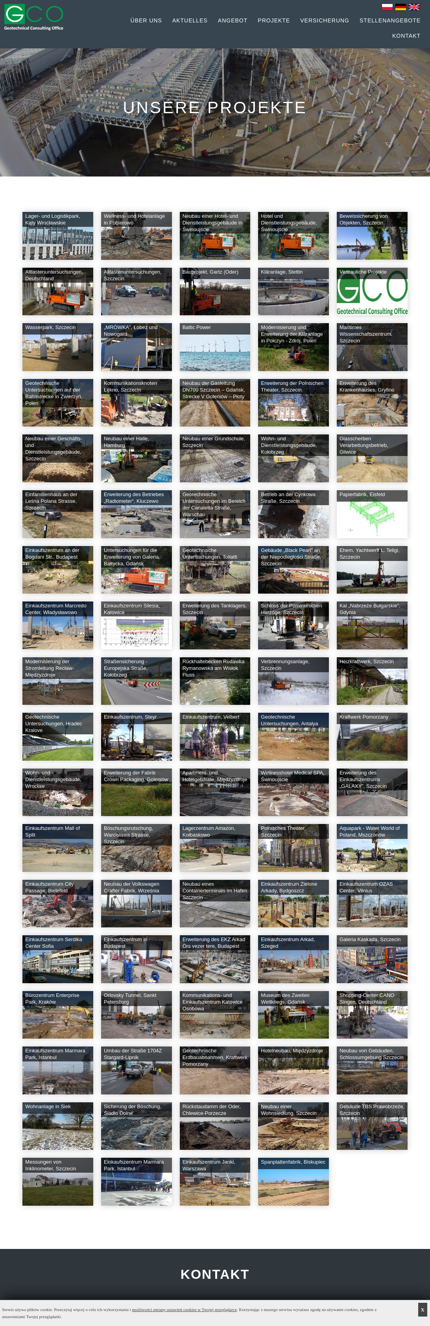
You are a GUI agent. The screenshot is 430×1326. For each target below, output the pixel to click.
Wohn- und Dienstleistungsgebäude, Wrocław (53, 779)
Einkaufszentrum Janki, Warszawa (209, 1165)
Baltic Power (197, 327)
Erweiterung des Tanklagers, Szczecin (215, 609)
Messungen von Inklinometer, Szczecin (50, 1165)
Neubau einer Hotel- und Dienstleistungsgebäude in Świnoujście (213, 222)
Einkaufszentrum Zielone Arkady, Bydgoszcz (289, 887)
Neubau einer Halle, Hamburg (126, 442)
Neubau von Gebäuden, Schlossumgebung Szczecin (372, 1054)
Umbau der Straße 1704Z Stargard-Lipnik (133, 1054)
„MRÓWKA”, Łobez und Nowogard (131, 330)
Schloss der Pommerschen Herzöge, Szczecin (291, 609)
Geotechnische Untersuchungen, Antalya (289, 720)
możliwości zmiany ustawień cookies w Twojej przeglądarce (184, 1309)
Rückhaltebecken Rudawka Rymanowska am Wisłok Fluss (214, 668)
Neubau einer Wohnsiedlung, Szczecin (288, 1109)
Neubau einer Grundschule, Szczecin (214, 442)
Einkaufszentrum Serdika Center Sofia (53, 942)
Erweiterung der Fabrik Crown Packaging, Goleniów (136, 776)
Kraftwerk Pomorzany (364, 717)
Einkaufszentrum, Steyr (130, 717)
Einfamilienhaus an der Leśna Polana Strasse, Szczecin (51, 501)
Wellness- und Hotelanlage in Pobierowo (134, 219)
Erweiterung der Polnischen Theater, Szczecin (292, 386)
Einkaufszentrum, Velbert (211, 717)
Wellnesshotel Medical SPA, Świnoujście (292, 776)
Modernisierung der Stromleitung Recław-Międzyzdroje (49, 668)
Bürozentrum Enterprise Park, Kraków (52, 998)
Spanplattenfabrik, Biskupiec (293, 1162)
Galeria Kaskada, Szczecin (370, 939)
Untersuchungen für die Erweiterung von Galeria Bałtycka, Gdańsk (131, 556)
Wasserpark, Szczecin (50, 327)
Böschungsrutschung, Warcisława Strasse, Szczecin (128, 834)
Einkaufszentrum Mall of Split (52, 831)
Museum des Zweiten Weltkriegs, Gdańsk (285, 998)
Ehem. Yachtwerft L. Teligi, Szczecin (369, 553)
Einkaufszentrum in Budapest (126, 942)
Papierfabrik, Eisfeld (362, 494)
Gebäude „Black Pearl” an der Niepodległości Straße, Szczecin (291, 556)
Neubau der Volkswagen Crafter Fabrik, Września (131, 887)
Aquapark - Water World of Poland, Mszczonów (370, 831)
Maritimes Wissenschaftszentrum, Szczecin (366, 334)
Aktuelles (190, 20)
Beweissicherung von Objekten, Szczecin (364, 219)
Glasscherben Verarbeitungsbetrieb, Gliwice (364, 445)
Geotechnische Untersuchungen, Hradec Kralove (53, 723)
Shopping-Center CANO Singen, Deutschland (367, 998)
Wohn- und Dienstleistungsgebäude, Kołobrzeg (289, 445)
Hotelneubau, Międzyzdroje (292, 1051)
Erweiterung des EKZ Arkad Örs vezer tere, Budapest (214, 942)
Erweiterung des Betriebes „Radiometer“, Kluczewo (134, 497)
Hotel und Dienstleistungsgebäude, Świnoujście (289, 222)
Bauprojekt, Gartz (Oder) (210, 272)
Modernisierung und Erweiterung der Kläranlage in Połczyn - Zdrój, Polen (292, 334)
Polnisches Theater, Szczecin (283, 831)
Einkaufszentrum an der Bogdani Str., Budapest (52, 553)
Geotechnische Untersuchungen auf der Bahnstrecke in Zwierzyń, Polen (53, 393)
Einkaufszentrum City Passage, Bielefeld (49, 887)
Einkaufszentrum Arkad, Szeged (288, 942)
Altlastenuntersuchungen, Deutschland (54, 275)
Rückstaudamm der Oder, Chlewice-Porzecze (212, 1109)
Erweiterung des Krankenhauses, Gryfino (367, 386)
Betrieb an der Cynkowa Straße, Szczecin (288, 497)
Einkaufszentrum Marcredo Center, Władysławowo (55, 609)
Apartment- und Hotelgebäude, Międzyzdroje (215, 776)
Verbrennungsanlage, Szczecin (285, 664)
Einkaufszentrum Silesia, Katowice (132, 609)
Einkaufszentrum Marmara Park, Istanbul (55, 1054)
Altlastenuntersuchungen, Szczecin (133, 275)
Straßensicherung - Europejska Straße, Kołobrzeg (126, 668)
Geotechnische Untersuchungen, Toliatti (210, 553)
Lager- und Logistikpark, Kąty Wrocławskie (52, 219)
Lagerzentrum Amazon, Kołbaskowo (209, 831)
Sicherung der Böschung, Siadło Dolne (132, 1109)
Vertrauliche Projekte (363, 272)
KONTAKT (215, 1274)
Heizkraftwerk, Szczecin (367, 661)
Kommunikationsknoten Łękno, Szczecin (130, 386)
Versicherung (324, 20)
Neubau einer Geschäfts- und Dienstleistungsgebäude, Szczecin (53, 449)
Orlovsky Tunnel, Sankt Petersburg (130, 998)
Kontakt (406, 36)
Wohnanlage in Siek (47, 1106)
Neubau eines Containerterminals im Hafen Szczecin (215, 890)
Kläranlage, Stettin (282, 272)
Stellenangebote (390, 20)
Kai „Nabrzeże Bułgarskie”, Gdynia (370, 609)
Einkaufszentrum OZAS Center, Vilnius (366, 887)
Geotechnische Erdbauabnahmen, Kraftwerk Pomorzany (215, 1057)
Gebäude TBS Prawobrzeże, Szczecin (372, 1109)
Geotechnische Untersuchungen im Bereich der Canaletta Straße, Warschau (214, 504)
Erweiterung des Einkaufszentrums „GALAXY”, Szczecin (363, 779)
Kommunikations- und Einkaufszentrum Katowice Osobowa (213, 1002)
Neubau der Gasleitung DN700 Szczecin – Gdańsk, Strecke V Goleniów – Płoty (214, 389)
